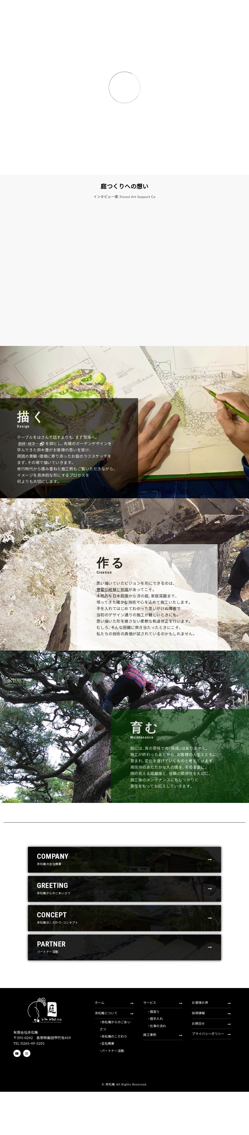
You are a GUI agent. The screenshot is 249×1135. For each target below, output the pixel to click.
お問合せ (211, 1072)
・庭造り (154, 1058)
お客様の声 (211, 1047)
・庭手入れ (156, 1066)
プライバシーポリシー (211, 1084)
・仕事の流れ (158, 1075)
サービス (162, 1047)
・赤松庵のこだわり (115, 1087)
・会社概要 (108, 1096)
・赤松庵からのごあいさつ (116, 1074)
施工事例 (162, 1085)
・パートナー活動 (113, 1104)
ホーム (114, 1047)
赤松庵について (114, 1060)
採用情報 (211, 1060)
